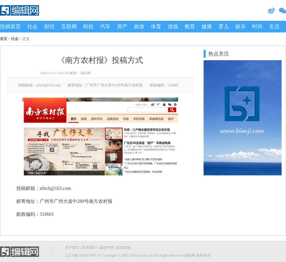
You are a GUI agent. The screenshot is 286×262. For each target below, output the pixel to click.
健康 (207, 26)
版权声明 (106, 248)
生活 (274, 26)
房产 (122, 26)
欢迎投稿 (123, 248)
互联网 (69, 26)
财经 (49, 26)
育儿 (223, 26)
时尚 (257, 26)
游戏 (173, 26)
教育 (190, 26)
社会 (32, 26)
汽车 (105, 26)
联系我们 (89, 248)
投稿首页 (10, 26)
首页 (3, 39)
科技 (88, 26)
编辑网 (86, 73)
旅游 (139, 26)
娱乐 (240, 26)
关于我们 (72, 248)
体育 (156, 26)
